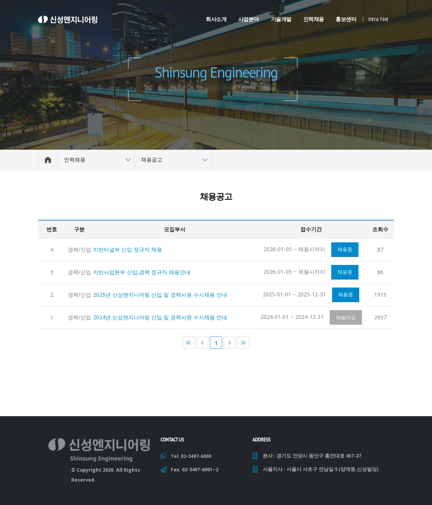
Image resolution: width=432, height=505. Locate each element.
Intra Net (378, 19)
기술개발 (281, 19)
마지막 (243, 344)
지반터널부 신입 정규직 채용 (127, 250)
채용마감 (346, 318)
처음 (188, 344)
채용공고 (151, 159)
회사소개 (216, 19)
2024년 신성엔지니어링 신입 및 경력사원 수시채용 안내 (160, 318)
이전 (202, 344)
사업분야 (248, 19)
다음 (230, 344)
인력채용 (313, 19)
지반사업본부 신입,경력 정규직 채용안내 (141, 273)
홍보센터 (345, 19)
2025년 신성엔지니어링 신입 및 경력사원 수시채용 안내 (160, 296)
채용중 (344, 250)
